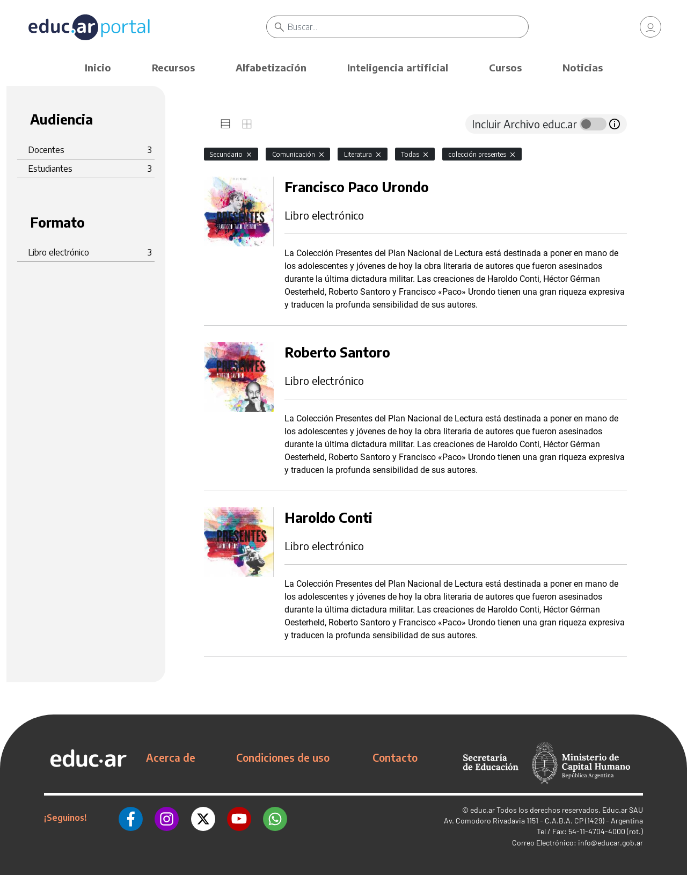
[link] (650, 27)
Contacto (395, 757)
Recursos (173, 67)
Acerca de (170, 757)
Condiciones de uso (283, 757)
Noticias (582, 67)
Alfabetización (271, 67)
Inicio (98, 67)
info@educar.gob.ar (610, 842)
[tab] (225, 124)
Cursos (505, 67)
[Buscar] (408, 27)
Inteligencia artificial (397, 67)
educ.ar (482, 809)
